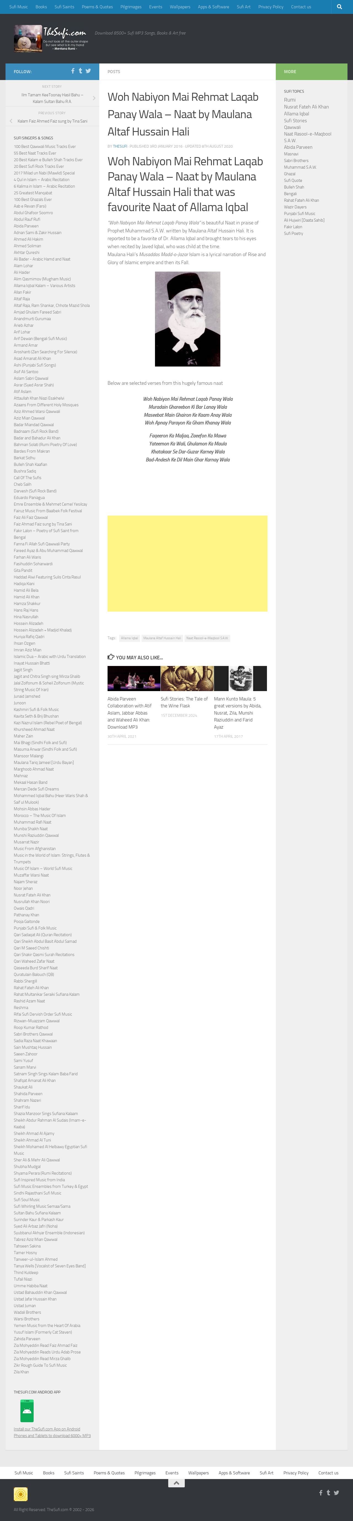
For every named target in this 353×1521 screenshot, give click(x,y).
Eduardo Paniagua (29, 497)
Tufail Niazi (23, 1279)
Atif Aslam (22, 391)
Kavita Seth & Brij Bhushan (36, 716)
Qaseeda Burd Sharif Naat (36, 967)
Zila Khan (21, 1371)
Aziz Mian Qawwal (29, 418)
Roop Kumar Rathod (31, 1027)
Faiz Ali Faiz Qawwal (31, 517)
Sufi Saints (64, 6)
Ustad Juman (25, 1305)
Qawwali (292, 127)
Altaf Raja (22, 298)
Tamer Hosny (25, 1252)
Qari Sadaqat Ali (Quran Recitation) (43, 934)
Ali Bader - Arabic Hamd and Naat (42, 259)
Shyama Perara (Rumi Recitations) (43, 1173)
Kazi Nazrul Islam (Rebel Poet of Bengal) (48, 722)
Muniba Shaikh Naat (31, 828)
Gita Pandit (23, 570)
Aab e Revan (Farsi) (30, 206)
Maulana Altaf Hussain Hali (162, 638)
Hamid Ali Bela (26, 590)
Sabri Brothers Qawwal (33, 1034)
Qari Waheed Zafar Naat (34, 961)
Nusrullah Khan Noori (32, 901)
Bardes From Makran (32, 451)
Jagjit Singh (23, 669)
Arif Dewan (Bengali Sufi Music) (40, 338)
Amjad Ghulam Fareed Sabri (37, 312)
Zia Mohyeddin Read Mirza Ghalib (42, 1358)
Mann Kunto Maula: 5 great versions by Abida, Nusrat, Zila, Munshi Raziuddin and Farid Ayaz (237, 713)
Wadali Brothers (27, 1312)
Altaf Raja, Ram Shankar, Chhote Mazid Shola (52, 305)
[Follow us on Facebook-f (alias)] (73, 71)
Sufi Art (244, 6)
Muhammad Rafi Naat (32, 822)
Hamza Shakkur (27, 603)
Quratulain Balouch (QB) (34, 974)
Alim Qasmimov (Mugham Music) (42, 279)
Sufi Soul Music (27, 1199)
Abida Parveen (26, 226)
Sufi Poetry (293, 233)
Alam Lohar (23, 265)
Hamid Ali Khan (26, 596)
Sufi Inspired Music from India (39, 1179)
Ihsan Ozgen (24, 643)
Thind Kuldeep (26, 1272)
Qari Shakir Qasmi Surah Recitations (44, 954)
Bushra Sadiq (25, 471)
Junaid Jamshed (27, 696)
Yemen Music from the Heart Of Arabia (47, 1325)
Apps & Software (213, 6)
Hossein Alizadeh (28, 623)
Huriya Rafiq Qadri (29, 636)
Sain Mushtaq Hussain (33, 1047)
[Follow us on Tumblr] (80, 71)
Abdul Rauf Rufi (27, 219)
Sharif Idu (22, 1107)
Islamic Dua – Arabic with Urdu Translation (50, 656)
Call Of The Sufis (27, 477)
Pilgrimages (131, 6)
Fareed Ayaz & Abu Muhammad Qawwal (48, 550)
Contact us (301, 6)
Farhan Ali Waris (27, 557)
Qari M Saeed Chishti (31, 948)
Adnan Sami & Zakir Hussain (37, 232)
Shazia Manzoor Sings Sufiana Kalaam (46, 1113)
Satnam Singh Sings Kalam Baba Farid (46, 1073)
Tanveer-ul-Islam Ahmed (36, 1259)
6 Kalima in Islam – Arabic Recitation (44, 186)
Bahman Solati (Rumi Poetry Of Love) (45, 444)
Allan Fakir (22, 292)
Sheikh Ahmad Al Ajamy (34, 1133)
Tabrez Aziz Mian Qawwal (35, 1239)
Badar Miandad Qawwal (34, 424)
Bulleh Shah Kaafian (30, 464)
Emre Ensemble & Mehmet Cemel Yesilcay (50, 504)
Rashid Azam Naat (29, 1001)
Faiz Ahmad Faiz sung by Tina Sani (43, 524)
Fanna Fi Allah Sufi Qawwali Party (42, 543)
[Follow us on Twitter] (88, 71)
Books (41, 6)
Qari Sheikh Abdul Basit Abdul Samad (45, 941)
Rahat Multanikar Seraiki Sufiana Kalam (47, 994)
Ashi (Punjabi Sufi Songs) (35, 365)
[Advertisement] (188, 564)
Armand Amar (26, 345)
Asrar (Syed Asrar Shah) (34, 385)
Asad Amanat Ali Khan (32, 358)
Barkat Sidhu (24, 457)
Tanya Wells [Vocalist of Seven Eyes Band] (50, 1265)
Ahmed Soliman (27, 245)
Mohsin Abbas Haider (32, 808)
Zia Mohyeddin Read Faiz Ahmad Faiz (45, 1345)
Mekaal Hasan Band (30, 782)
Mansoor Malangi (29, 755)
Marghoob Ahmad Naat (34, 769)
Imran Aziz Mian (27, 649)
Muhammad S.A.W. (300, 167)
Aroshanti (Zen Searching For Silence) (45, 351)
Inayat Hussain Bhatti (32, 663)
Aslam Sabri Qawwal (31, 378)
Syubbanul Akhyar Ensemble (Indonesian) (49, 1232)
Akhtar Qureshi (26, 252)
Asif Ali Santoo (26, 371)
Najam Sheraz (26, 881)
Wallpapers (180, 6)
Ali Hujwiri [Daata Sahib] (304, 220)
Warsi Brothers (26, 1318)
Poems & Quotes (97, 6)
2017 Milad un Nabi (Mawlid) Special (44, 173)
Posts (114, 71)
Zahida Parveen (27, 1338)
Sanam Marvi (25, 1067)
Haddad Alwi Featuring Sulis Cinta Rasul (47, 577)
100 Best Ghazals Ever (33, 199)
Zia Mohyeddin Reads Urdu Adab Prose (47, 1352)
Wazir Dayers (295, 207)
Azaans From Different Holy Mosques (46, 404)
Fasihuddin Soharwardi (33, 563)
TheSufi (120, 146)
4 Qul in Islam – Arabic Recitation (41, 179)
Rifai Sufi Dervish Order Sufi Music (43, 1014)
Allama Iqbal (129, 638)
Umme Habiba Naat (30, 1285)
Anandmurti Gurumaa (32, 318)
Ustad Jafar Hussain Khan (35, 1299)
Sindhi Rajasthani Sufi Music (37, 1193)
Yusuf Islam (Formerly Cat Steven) (43, 1332)
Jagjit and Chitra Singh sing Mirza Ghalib (47, 676)
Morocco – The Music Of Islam (40, 815)
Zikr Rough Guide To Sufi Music (40, 1365)
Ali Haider (22, 272)
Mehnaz (21, 775)
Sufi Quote (293, 180)
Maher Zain (23, 736)
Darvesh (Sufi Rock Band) (35, 491)
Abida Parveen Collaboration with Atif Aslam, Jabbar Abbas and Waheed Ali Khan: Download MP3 (130, 713)
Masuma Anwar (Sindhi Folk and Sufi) (45, 749)
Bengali (290, 193)
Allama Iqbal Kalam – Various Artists (44, 285)
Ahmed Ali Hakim (28, 239)
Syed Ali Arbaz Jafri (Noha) (36, 1226)
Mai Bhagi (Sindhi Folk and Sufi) (40, 742)
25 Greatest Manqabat (33, 192)
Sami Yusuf (23, 1060)
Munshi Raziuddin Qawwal (36, 835)
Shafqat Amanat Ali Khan (35, 1080)
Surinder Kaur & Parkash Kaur (39, 1219)
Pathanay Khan (26, 914)
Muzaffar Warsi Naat (31, 875)
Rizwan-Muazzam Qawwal (37, 1020)
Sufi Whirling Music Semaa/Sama (42, 1206)
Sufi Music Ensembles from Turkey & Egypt (51, 1186)
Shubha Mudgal (27, 1166)
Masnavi (291, 154)
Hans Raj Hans (26, 610)
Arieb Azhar (24, 325)
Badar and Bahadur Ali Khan (37, 438)
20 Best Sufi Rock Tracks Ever (39, 166)
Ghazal (289, 173)
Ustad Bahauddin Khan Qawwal (40, 1292)
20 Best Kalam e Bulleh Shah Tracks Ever (48, 159)
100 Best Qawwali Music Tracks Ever (45, 146)
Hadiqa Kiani (24, 583)
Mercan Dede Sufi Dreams (36, 789)
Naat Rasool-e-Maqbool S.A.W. (207, 638)
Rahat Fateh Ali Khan (31, 987)
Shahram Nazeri (27, 1100)
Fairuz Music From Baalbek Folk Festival (48, 510)
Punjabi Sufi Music (299, 213)
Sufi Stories (295, 120)
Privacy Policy (271, 6)
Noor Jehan (23, 888)
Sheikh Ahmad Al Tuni (32, 1140)
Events (155, 6)
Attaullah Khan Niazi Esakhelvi (39, 398)
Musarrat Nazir (26, 842)
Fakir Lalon (293, 226)
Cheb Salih (22, 484)
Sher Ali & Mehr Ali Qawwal (37, 1160)
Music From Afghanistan (35, 848)
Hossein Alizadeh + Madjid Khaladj (43, 630)
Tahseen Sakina (27, 1246)
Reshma (21, 1007)
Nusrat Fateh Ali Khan (32, 895)
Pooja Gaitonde (27, 921)
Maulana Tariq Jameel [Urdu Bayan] (44, 762)
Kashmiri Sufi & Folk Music (36, 709)
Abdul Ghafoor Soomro (33, 212)
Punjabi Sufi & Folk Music (35, 928)
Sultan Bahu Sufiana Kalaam (37, 1213)
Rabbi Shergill (25, 981)
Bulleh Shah (294, 187)
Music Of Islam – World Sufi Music (43, 868)
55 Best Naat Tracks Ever (35, 153)
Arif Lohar (22, 332)
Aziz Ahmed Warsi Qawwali (37, 411)
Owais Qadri (24, 908)
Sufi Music (18, 6)
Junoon (20, 702)
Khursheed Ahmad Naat (34, 729)
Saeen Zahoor (26, 1054)
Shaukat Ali (23, 1087)
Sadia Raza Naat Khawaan (35, 1040)
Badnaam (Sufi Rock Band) (36, 431)
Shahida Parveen (28, 1093)
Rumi (290, 100)
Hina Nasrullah (26, 616)
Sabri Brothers (296, 160)
